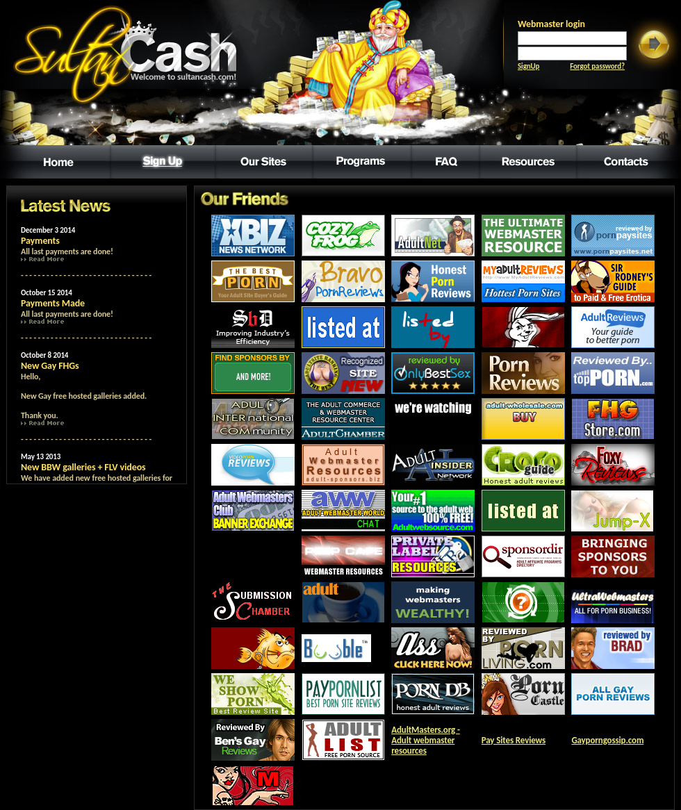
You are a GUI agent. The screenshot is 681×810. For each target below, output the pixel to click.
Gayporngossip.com (607, 740)
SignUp (528, 66)
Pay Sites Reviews (513, 740)
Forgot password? (597, 66)
